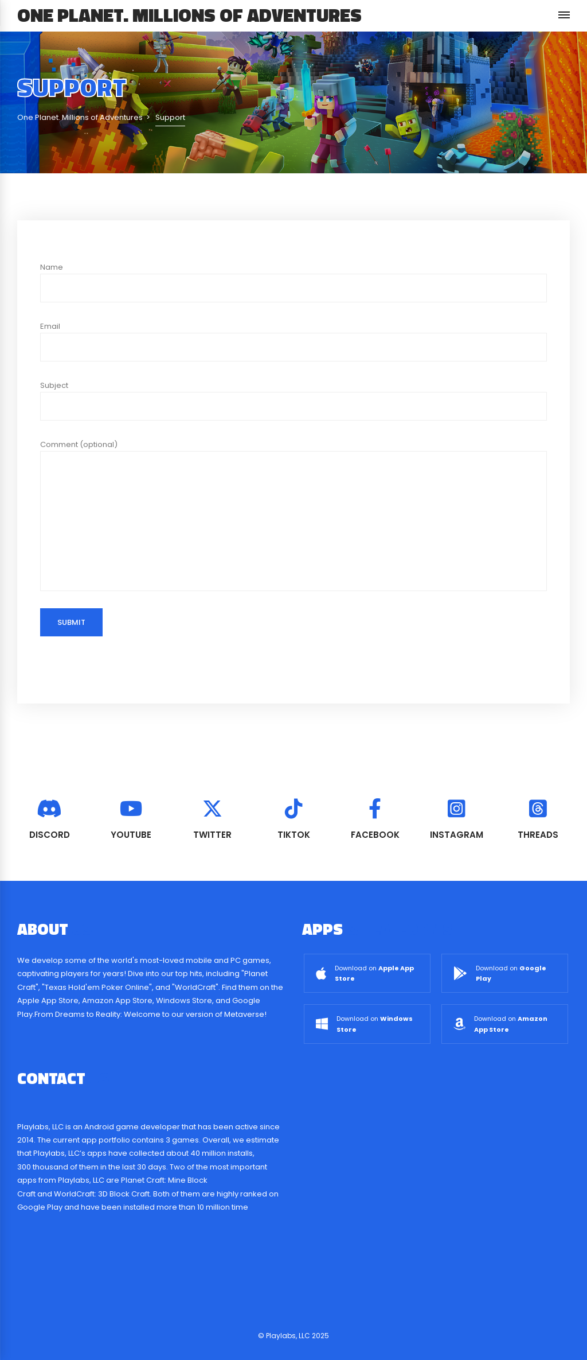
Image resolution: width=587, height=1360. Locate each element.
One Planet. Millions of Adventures (189, 15)
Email (293, 341)
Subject (293, 400)
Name (293, 282)
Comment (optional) (293, 515)
